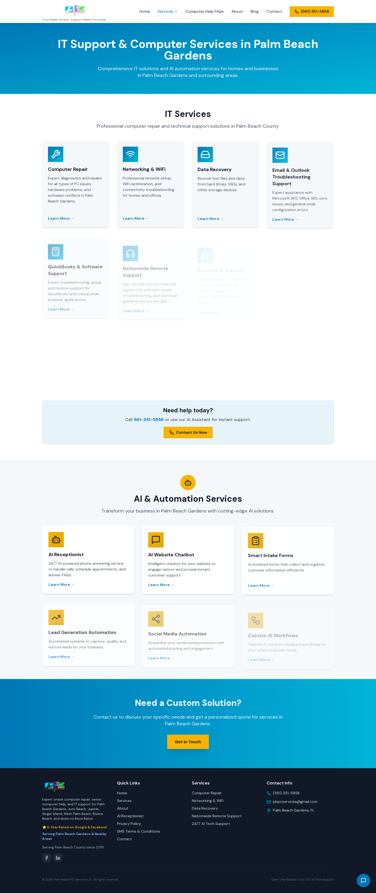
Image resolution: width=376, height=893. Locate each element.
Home (144, 11)
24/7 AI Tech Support (211, 823)
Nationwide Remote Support (217, 815)
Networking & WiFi (207, 800)
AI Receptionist (130, 815)
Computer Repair (207, 792)
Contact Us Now (188, 432)
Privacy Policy (129, 823)
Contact (274, 11)
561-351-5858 (149, 419)
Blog (255, 11)
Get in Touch (188, 744)
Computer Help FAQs (205, 11)
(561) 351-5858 (286, 792)
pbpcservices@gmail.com (295, 801)
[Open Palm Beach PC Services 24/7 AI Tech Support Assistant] (363, 880)
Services (168, 11)
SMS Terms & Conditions (138, 831)
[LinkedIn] (58, 857)
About (237, 11)
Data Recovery (205, 808)
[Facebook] (46, 857)
